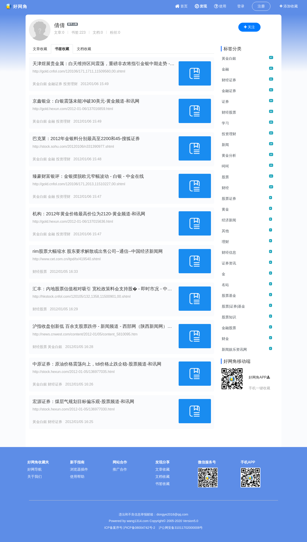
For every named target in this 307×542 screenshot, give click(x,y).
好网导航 (34, 469)
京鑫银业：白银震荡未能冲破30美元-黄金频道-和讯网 (86, 101)
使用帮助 (77, 476)
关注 (249, 27)
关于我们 (34, 476)
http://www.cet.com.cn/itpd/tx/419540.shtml (67, 259)
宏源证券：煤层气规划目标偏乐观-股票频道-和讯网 (83, 401)
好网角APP (259, 377)
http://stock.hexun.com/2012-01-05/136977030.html (74, 409)
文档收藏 (84, 49)
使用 (220, 6)
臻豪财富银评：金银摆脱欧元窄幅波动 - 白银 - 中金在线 (88, 176)
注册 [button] (261, 6)
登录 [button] (240, 6)
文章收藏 (40, 49)
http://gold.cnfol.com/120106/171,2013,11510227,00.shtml (79, 184)
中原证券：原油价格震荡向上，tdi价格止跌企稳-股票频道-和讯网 (97, 363)
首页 (181, 6)
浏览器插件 (79, 469)
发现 (201, 6)
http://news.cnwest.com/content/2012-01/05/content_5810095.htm (85, 334)
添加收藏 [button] (289, 6)
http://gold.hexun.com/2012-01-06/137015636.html (73, 221)
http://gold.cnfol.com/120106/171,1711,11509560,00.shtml (79, 71)
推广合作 (120, 469)
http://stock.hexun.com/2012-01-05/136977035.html (74, 372)
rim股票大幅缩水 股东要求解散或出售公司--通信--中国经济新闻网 (98, 251)
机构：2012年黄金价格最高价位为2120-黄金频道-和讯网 (89, 213)
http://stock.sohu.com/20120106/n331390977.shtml (73, 146)
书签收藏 (62, 49)
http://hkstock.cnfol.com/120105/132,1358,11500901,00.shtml (82, 296)
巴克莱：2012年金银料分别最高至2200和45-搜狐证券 (86, 138)
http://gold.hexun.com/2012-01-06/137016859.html (73, 109)
